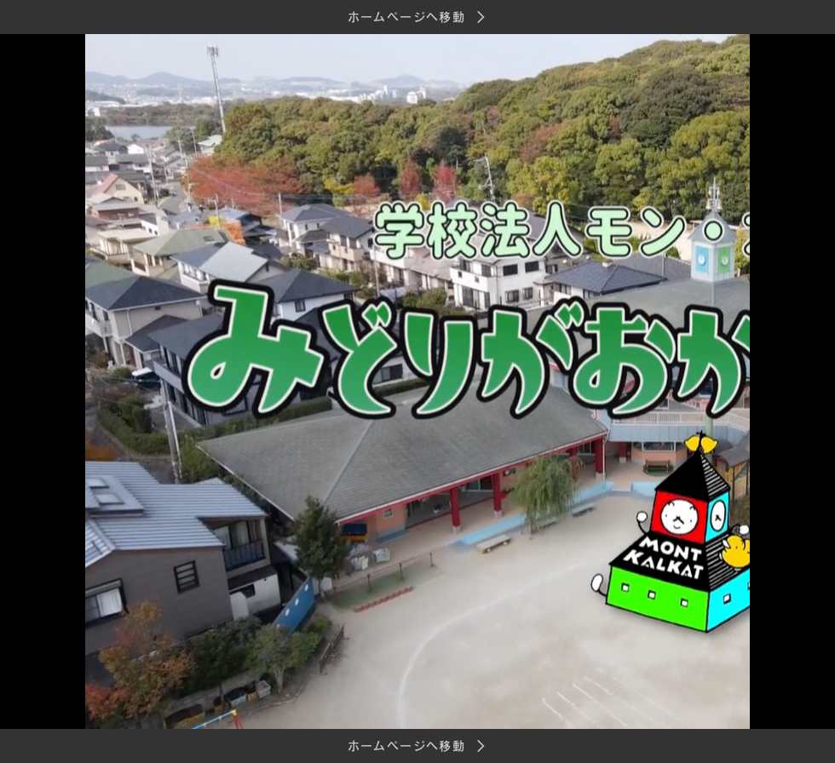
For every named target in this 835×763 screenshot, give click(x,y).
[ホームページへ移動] (417, 17)
